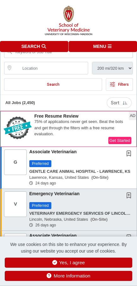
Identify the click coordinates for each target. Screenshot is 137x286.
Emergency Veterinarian (54, 193)
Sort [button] (119, 102)
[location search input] (50, 68)
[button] (103, 46)
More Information (68, 275)
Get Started (120, 140)
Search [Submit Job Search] (53, 84)
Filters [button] (119, 84)
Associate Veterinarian (53, 151)
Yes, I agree (68, 262)
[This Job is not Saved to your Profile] (130, 154)
